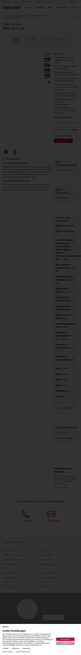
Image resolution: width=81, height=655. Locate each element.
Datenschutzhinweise (23, 652)
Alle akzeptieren (65, 639)
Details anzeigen (7, 652)
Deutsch (6, 627)
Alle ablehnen (65, 643)
